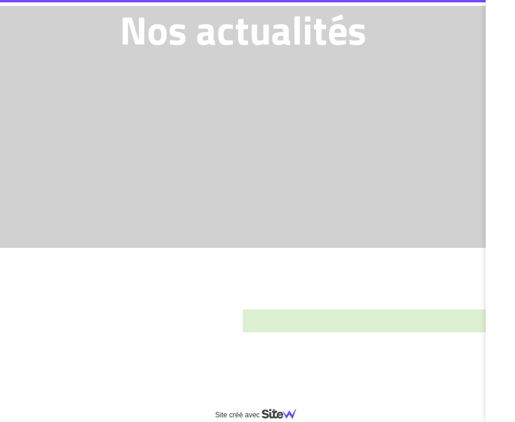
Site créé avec (260, 415)
